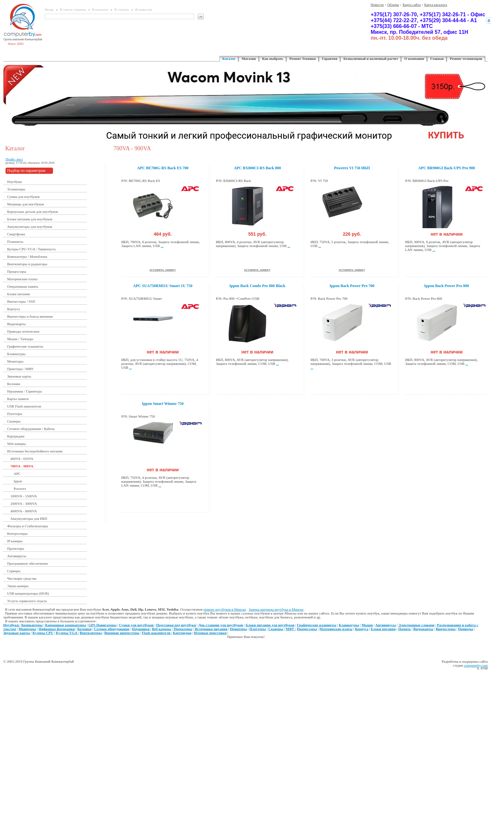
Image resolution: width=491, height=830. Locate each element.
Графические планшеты (25, 346)
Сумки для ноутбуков (23, 197)
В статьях (121, 9)
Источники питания (211, 629)
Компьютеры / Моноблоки (27, 256)
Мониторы (15, 361)
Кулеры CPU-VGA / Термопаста (31, 249)
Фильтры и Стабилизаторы (27, 526)
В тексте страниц (73, 9)
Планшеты (15, 241)
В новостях (143, 9)
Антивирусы (16, 556)
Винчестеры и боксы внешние (30, 316)
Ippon (18, 481)
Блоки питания (18, 294)
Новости (377, 5)
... (162, 246)
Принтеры (238, 629)
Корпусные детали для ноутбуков (32, 212)
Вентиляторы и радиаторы (27, 264)
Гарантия (329, 59)
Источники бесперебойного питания (34, 451)
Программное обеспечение (27, 563)
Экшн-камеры (17, 586)
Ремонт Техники (302, 59)
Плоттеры (14, 414)
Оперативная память (22, 286)
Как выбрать (272, 59)
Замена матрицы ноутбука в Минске (276, 609)
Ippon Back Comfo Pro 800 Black (257, 286)
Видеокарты (16, 324)
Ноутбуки (14, 182)
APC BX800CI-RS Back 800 (257, 168)
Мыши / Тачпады (20, 339)
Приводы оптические (23, 331)
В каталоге (100, 9)
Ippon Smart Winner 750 (162, 403)
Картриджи (15, 436)
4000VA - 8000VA (23, 511)
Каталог (229, 59)
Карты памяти (18, 399)
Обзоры (393, 5)
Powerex (20, 489)
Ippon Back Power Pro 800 (446, 286)
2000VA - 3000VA (23, 503)
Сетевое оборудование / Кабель (31, 429)
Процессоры (16, 271)
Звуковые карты (19, 376)
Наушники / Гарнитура (24, 391)
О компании (414, 59)
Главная (437, 59)
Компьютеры (32, 625)
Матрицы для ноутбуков (25, 204)
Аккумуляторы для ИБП (28, 518)
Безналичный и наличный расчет (370, 59)
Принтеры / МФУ (20, 369)
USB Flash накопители (24, 406)
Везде (49, 9)
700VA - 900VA (21, 466)
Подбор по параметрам (26, 171)
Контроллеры (17, 533)
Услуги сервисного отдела (27, 601)
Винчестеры (446, 629)
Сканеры (13, 421)
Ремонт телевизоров (466, 59)
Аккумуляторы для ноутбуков (29, 226)
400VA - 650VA (21, 459)
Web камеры (16, 444)
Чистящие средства (21, 578)
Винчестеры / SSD (21, 301)
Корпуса (13, 309)
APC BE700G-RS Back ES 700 (162, 168)
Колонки (13, 384)
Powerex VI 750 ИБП (352, 168)
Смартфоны (16, 234)
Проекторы (15, 548)
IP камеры (14, 541)
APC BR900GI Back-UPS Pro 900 (446, 168)
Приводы (465, 629)
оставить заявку (163, 269)
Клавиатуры (16, 354)
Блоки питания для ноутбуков (29, 219)
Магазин (249, 59)
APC (17, 474)
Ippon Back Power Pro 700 (352, 286)
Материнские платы (22, 279)
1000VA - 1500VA (23, 496)
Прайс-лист (14, 159)
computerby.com (476, 665)
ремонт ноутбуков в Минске (225, 609)
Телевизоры (16, 189)
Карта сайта (412, 5)
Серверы (13, 571)
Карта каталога (435, 5)
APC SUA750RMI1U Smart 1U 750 (162, 286)
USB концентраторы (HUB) (28, 593)
